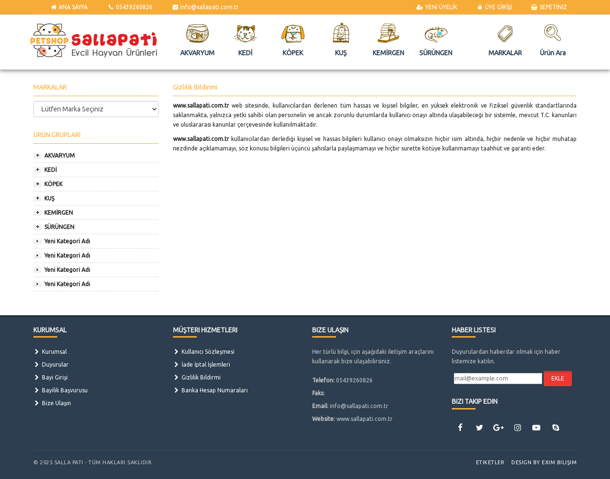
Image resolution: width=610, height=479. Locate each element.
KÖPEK (53, 184)
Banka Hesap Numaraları (210, 390)
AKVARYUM (59, 155)
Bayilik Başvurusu (60, 390)
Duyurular (51, 364)
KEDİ (50, 170)
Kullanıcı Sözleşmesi (203, 352)
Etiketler (490, 462)
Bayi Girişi (50, 377)
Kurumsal (50, 352)
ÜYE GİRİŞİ (493, 7)
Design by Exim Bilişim (544, 462)
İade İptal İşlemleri (201, 364)
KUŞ (49, 198)
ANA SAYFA (69, 7)
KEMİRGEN (58, 213)
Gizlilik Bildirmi (197, 377)
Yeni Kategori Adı (67, 241)
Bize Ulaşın (52, 403)
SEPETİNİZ (549, 7)
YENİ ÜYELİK (437, 7)
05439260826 (129, 7)
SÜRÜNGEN (59, 227)
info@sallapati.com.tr (205, 7)
